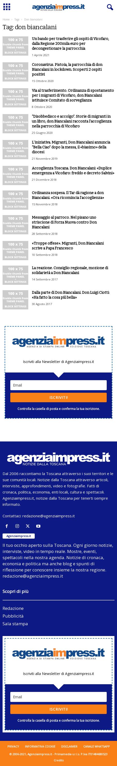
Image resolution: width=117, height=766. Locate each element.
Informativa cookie (40, 746)
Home (6, 19)
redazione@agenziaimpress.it (48, 515)
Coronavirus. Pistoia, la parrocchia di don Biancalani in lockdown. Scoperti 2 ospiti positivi (67, 70)
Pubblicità (13, 616)
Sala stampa (15, 624)
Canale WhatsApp (96, 746)
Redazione (13, 608)
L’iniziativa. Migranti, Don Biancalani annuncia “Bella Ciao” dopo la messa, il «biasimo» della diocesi (71, 147)
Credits (59, 760)
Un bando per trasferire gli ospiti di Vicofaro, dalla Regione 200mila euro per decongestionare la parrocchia (70, 44)
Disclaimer (69, 746)
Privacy (13, 746)
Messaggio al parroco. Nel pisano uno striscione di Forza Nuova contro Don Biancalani (64, 222)
